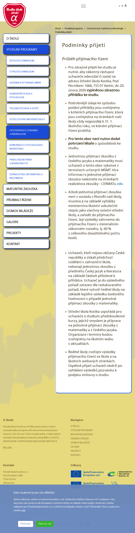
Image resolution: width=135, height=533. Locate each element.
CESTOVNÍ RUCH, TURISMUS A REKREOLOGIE (24, 132)
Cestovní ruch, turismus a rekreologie (105, 28)
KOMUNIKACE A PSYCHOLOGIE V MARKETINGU (26, 147)
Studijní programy (74, 28)
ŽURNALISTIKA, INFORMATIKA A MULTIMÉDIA (26, 176)
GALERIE (12, 222)
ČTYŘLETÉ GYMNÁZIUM (22, 72)
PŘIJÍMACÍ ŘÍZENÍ (18, 200)
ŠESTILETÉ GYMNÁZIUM (22, 61)
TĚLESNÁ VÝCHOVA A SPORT (24, 108)
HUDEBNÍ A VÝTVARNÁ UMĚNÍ (25, 83)
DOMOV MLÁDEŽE (19, 211)
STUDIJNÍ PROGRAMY (21, 50)
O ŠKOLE (12, 39)
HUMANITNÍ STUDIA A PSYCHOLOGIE (21, 96)
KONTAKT (13, 244)
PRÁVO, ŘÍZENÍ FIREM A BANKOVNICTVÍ (20, 162)
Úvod (58, 28)
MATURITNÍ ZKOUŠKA (21, 189)
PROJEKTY (13, 233)
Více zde (7, 447)
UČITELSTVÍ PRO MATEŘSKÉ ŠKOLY (27, 119)
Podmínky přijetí (63, 32)
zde (23, 510)
